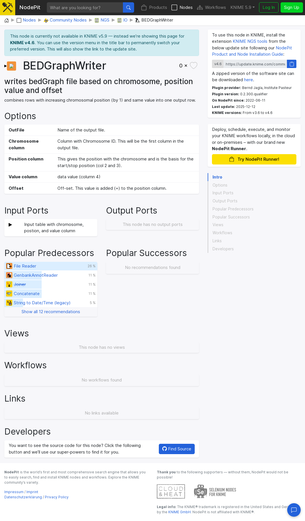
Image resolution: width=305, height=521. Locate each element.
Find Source (176, 449)
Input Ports (223, 193)
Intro (217, 177)
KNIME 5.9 (240, 7)
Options (220, 185)
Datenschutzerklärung (23, 497)
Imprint (32, 492)
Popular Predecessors (233, 209)
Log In (268, 7)
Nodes (182, 7)
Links (217, 241)
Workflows (211, 7)
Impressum (14, 492)
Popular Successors (231, 217)
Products (154, 7)
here (248, 79)
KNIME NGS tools (250, 41)
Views (218, 224)
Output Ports (225, 201)
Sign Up (291, 7)
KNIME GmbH (179, 512)
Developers (223, 249)
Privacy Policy (57, 497)
